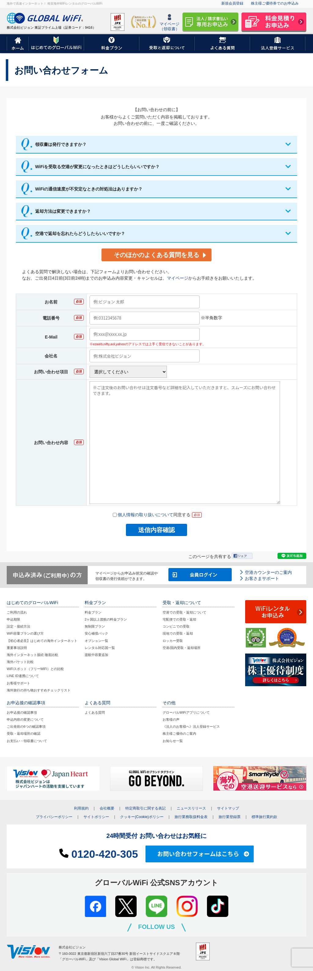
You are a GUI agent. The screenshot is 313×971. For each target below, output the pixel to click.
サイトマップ (228, 808)
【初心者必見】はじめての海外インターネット (42, 641)
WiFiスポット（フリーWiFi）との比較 (35, 669)
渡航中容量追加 (96, 655)
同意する (151, 514)
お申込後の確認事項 (22, 712)
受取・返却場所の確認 (23, 733)
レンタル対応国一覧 (100, 648)
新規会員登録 (232, 3)
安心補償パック (96, 633)
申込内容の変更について (25, 719)
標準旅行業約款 (264, 817)
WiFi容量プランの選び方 (25, 633)
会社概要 (107, 808)
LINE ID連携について (23, 676)
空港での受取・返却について (184, 612)
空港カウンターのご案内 (268, 572)
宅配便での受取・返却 (179, 619)
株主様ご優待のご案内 (179, 733)
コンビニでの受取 (176, 626)
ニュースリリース (191, 808)
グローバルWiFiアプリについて (186, 712)
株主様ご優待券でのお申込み (275, 3)
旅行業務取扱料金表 (191, 817)
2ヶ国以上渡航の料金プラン (106, 619)
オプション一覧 (96, 641)
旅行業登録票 (230, 817)
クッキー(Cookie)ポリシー (141, 817)
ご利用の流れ (17, 612)
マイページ (177, 278)
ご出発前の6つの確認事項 (26, 726)
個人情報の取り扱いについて (145, 514)
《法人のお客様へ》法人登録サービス (191, 726)
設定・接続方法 (18, 626)
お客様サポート (18, 683)
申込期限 (13, 619)
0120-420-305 (98, 854)
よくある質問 (95, 712)
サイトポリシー (96, 817)
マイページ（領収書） (169, 22)
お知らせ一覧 (173, 741)
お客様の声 (171, 719)
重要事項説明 (17, 648)
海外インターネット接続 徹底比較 (32, 655)
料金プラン (93, 612)
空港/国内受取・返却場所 (182, 648)
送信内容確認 (156, 530)
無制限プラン (95, 626)
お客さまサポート (262, 578)
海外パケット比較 (20, 662)
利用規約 (81, 808)
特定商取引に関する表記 (145, 808)
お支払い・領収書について (27, 741)
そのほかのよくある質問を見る (156, 255)
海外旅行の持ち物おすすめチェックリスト (39, 690)
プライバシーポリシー (54, 817)
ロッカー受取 (173, 641)
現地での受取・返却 (178, 633)
